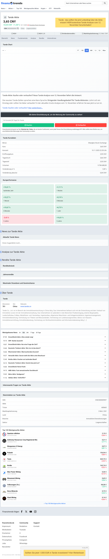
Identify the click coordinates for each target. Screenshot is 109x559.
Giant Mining (11, 497)
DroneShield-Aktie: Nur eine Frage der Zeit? (23, 344)
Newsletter (6, 547)
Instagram (23, 540)
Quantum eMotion (13, 433)
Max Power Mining (14, 472)
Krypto (43, 8)
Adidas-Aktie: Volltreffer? (17, 378)
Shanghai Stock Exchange (37, 25)
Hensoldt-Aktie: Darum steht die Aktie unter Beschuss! (26, 356)
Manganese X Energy (14, 446)
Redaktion (23, 526)
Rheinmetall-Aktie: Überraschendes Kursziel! (23, 352)
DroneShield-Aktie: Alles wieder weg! (20, 337)
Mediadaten (6, 529)
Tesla (9, 459)
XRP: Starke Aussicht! (15, 341)
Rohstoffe (57, 8)
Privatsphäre (7, 540)
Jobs (4, 543)
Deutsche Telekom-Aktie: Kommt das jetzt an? (24, 363)
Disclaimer (6, 533)
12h (23, 333)
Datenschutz (7, 536)
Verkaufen (82, 125)
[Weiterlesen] (105, 337)
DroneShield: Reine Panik (16, 367)
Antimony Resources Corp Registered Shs (22, 440)
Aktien (10, 8)
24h (27, 333)
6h (20, 333)
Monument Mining (13, 478)
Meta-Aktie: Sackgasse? (16, 374)
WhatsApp (23, 543)
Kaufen (29, 125)
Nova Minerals (12, 491)
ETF (50, 8)
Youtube (22, 529)
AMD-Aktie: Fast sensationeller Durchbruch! (23, 370)
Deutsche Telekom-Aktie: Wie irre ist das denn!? (24, 348)
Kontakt (36, 526)
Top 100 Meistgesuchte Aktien (55, 503)
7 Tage (32, 333)
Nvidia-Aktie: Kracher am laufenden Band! (22, 359)
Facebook (23, 536)
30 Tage (38, 333)
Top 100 (19, 8)
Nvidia (9, 465)
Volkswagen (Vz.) (13, 485)
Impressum (6, 526)
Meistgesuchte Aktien (31, 8)
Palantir (10, 453)
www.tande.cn (25, 306)
